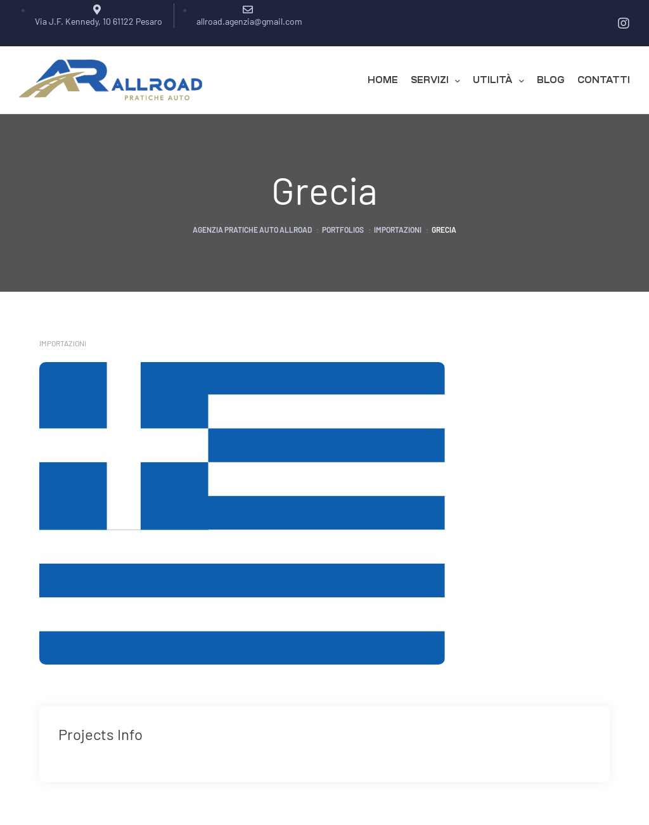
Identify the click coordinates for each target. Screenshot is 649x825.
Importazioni (62, 343)
